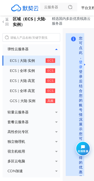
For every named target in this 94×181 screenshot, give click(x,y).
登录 (80, 64)
